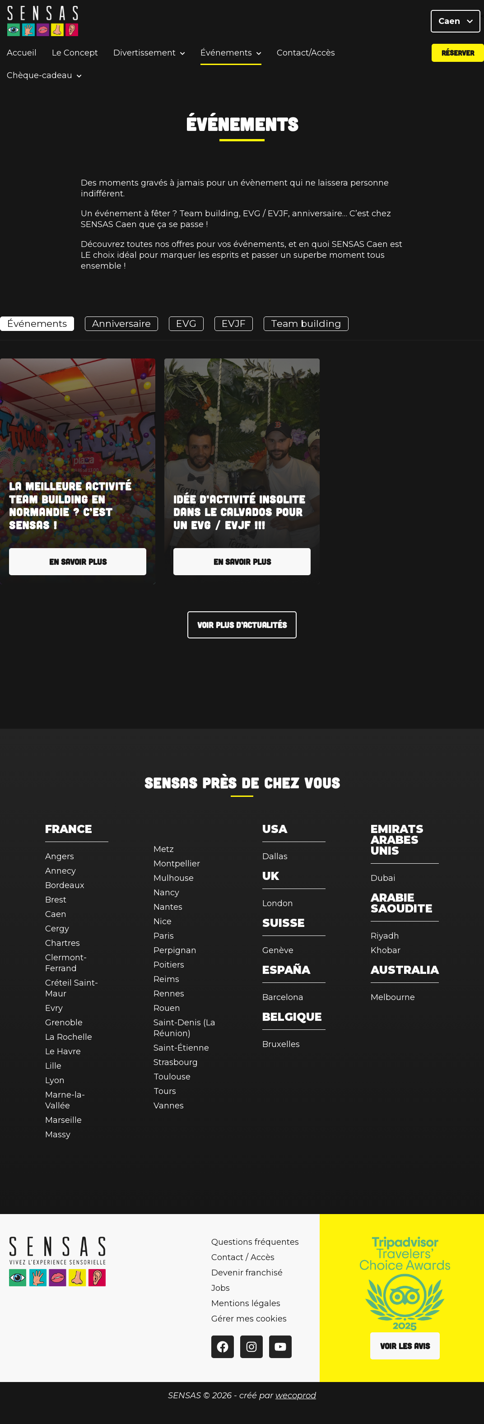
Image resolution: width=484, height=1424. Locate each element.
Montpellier (177, 864)
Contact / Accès (243, 1257)
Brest (55, 900)
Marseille (63, 1120)
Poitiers (169, 965)
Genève (277, 950)
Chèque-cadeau (39, 79)
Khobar (385, 950)
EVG (186, 323)
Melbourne (393, 997)
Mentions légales (245, 1303)
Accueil (22, 55)
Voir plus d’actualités (242, 625)
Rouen (167, 1008)
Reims (166, 979)
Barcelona (282, 997)
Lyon (55, 1080)
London (277, 903)
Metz (164, 849)
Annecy (60, 871)
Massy (57, 1135)
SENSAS (170, 782)
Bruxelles (281, 1044)
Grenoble (64, 1023)
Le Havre (63, 1051)
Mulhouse (174, 878)
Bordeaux (64, 885)
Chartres (62, 943)
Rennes (169, 994)
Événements (226, 56)
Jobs (220, 1288)
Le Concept (75, 55)
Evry (54, 1008)
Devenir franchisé (247, 1273)
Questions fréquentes (255, 1242)
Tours (165, 1091)
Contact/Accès (306, 55)
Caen (455, 23)
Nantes (168, 907)
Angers (59, 856)
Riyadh (385, 936)
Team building (306, 323)
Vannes (169, 1106)
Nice (163, 921)
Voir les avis (405, 1346)
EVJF (234, 323)
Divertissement (144, 56)
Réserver (458, 55)
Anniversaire (121, 323)
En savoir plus (78, 562)
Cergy (57, 929)
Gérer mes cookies (249, 1319)
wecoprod (295, 1396)
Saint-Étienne (181, 1048)
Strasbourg (176, 1062)
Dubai (383, 878)
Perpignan (175, 950)
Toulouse (172, 1077)
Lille (53, 1066)
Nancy (166, 893)
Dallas (275, 856)
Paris (164, 936)
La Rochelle (68, 1037)
